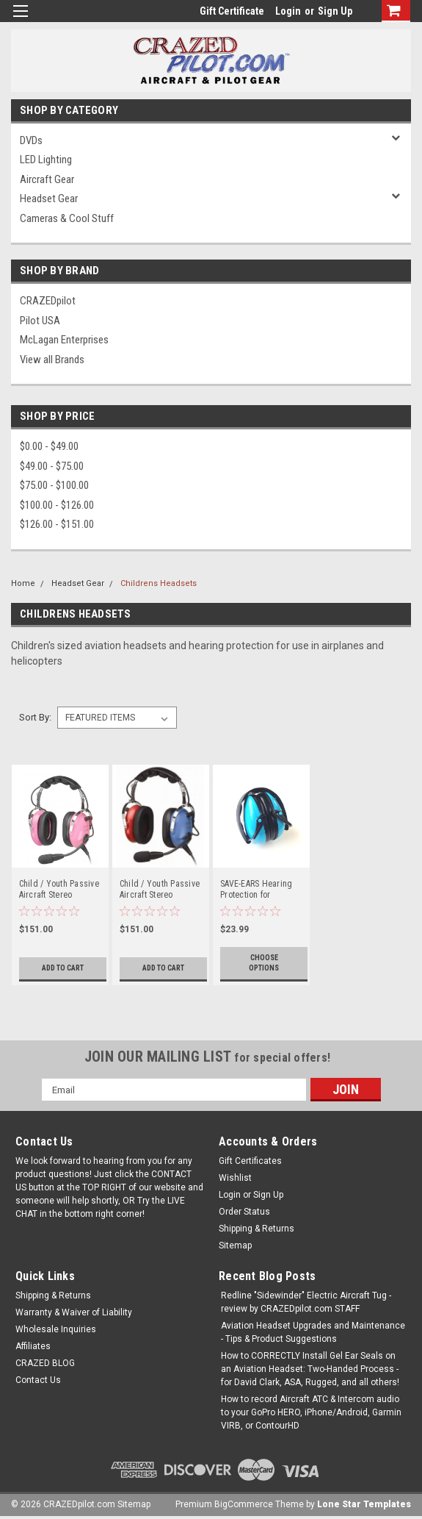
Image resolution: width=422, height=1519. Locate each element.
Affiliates (33, 1346)
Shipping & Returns (256, 1228)
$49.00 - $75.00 (52, 466)
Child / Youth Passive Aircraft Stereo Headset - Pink (59, 890)
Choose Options (264, 963)
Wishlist (235, 1178)
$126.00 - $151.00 (57, 524)
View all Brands (52, 359)
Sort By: (35, 717)
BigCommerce (243, 1504)
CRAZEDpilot (48, 300)
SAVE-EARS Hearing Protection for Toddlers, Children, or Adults (261, 890)
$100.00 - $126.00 (57, 505)
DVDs (31, 140)
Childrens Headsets (158, 583)
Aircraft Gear (47, 179)
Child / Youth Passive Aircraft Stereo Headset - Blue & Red (160, 890)
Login (288, 11)
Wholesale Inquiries (55, 1329)
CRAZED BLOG (45, 1363)
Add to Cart (63, 968)
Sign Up (335, 11)
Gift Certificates (250, 1161)
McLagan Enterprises (64, 339)
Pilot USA (40, 320)
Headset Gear (49, 198)
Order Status (244, 1212)
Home (23, 583)
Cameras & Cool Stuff (67, 218)
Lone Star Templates (364, 1504)
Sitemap (235, 1245)
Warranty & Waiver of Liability (73, 1312)
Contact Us (38, 1380)
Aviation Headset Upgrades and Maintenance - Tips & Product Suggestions (313, 1332)
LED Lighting (46, 159)
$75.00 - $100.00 (54, 485)
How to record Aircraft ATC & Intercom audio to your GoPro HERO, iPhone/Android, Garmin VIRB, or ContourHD (311, 1412)
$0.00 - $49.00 (49, 446)
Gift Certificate (232, 11)
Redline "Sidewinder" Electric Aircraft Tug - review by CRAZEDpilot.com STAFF (306, 1302)
